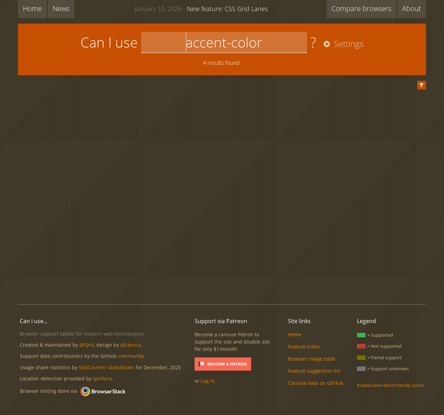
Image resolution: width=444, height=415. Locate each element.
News (61, 8)
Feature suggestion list (314, 371)
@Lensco (130, 344)
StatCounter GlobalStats (106, 367)
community (131, 356)
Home (32, 8)
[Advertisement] (222, 275)
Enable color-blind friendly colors (390, 385)
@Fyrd (86, 344)
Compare (361, 8)
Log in (208, 381)
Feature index (304, 346)
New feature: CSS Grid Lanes (201, 8)
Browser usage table (311, 358)
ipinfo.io (102, 378)
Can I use (109, 42)
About (411, 8)
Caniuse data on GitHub (315, 383)
